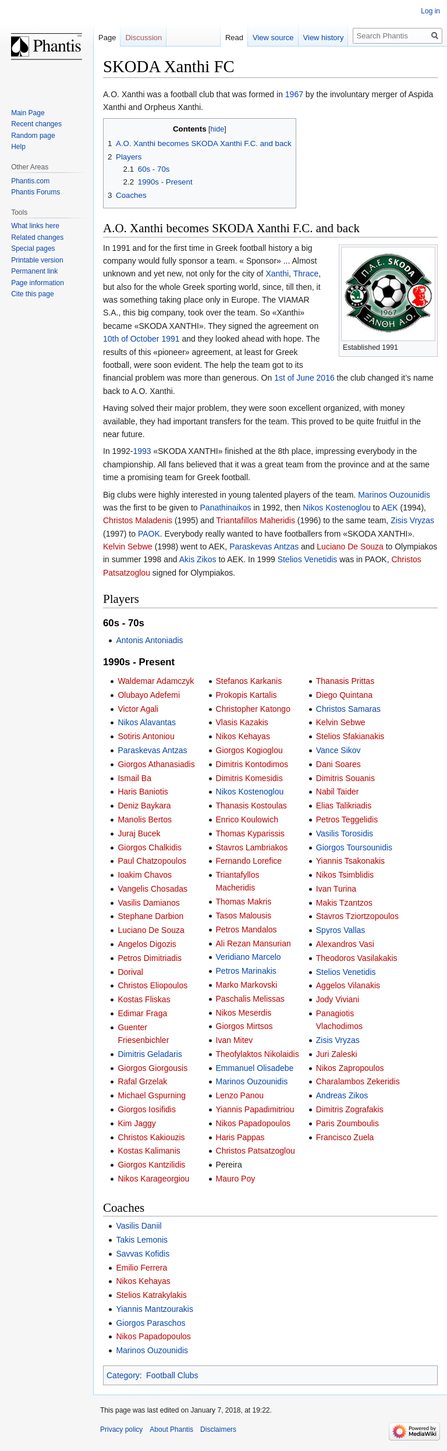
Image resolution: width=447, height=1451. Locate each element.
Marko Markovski (247, 984)
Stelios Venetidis (308, 559)
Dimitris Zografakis (350, 1109)
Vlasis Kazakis (242, 722)
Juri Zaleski (336, 1054)
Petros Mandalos (246, 929)
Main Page (27, 113)
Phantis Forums (35, 192)
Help (18, 147)
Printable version (37, 260)
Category (123, 1375)
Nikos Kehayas (243, 736)
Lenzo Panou (240, 1095)
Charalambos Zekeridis (358, 1081)
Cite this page (32, 294)
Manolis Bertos (145, 819)
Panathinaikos (225, 507)
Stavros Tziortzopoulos (357, 916)
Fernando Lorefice (249, 860)
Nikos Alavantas (147, 722)
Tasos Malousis (244, 915)
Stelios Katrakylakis (151, 1295)
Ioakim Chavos (145, 874)
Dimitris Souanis (345, 778)
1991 (170, 338)
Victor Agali (138, 709)
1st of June (294, 377)
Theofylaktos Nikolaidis (257, 1054)
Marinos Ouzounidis (394, 494)
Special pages (33, 248)
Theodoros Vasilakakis (357, 958)
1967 (294, 94)
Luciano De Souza (350, 546)
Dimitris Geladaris (150, 1054)
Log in (430, 11)
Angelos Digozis (147, 944)
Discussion (143, 37)
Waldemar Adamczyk (156, 681)
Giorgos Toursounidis (354, 847)
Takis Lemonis (142, 1239)
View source (273, 37)
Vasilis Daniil (138, 1225)
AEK (390, 507)
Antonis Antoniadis (149, 640)
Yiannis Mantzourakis (154, 1309)
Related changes (37, 237)
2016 (326, 377)
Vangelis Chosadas (152, 888)
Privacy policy (121, 1429)
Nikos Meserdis (244, 1012)
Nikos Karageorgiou (153, 1178)
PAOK (149, 533)
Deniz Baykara (144, 805)
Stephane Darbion (150, 916)
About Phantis (171, 1429)
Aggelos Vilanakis (348, 985)
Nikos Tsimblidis (345, 874)
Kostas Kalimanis (149, 1150)
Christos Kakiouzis (151, 1137)
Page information (37, 283)
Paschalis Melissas (250, 998)
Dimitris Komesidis (249, 778)
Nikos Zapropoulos (350, 1068)
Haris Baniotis (143, 791)
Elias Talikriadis (343, 805)
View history (323, 37)
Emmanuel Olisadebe (255, 1068)
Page (107, 37)
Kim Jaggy (136, 1123)
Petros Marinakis (246, 970)
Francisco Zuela (345, 1137)
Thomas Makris (244, 901)
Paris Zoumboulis (347, 1123)
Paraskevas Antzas (264, 546)
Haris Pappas (240, 1137)
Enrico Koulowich (247, 819)
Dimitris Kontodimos (252, 764)
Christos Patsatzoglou (255, 1150)
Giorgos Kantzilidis (151, 1164)
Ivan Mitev (234, 1040)
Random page (33, 136)
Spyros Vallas (341, 930)
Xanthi (277, 273)
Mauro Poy (236, 1178)
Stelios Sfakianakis (350, 736)
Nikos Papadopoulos (253, 1123)
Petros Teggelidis (347, 819)
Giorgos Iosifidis (147, 1109)
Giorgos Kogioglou (249, 750)
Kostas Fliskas (144, 999)
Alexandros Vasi (345, 944)
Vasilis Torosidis (344, 833)
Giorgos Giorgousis (152, 1068)
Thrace (306, 273)
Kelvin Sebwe (127, 546)
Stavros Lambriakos (252, 847)
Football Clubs (172, 1375)
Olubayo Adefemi (149, 695)
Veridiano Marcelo (248, 957)
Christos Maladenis (137, 520)
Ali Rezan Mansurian (253, 943)
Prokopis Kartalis (246, 695)
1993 (142, 451)
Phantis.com (30, 181)
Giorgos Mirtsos (244, 1026)
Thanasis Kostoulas (251, 805)
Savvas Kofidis (142, 1253)
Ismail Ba (134, 778)
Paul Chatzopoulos (152, 860)
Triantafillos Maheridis (255, 520)
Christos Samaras (348, 709)
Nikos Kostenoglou (337, 507)
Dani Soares (338, 764)
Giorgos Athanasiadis (156, 764)
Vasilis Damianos (148, 902)
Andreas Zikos (342, 1095)
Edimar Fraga (142, 1013)
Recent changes (36, 124)
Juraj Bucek (139, 833)
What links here (35, 226)
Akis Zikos (198, 559)
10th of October (131, 338)
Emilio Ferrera (141, 1267)
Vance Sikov (338, 750)
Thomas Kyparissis (250, 833)
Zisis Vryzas (412, 520)
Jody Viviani (337, 999)
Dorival (130, 972)
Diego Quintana (344, 695)
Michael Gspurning (152, 1095)
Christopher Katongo (253, 709)
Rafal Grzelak (142, 1081)
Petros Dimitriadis (150, 958)
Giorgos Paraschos (150, 1323)
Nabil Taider (337, 791)
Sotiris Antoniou (146, 736)
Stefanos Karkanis (249, 681)
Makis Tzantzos (344, 902)
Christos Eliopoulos (152, 985)
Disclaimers (218, 1429)
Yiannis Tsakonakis (350, 860)
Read (234, 37)
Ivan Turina (336, 888)
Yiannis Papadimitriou (255, 1109)
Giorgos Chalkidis (150, 847)
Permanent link (34, 271)
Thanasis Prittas (345, 681)
